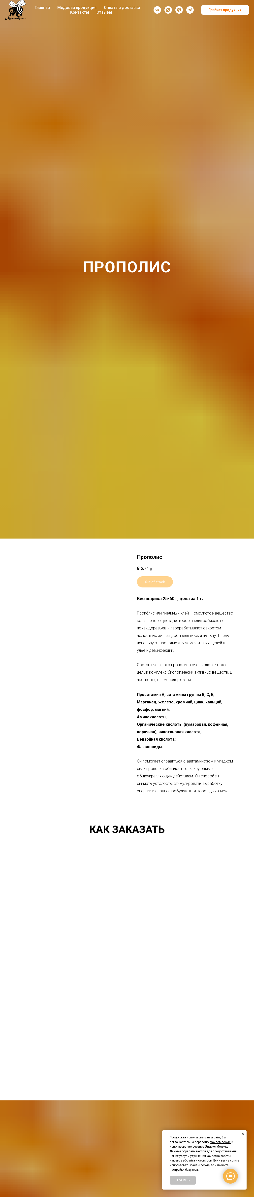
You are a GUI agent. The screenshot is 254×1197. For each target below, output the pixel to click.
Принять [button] (183, 1180)
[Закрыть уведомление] (242, 1133)
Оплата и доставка (122, 7)
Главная (42, 7)
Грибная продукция (225, 10)
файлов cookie (220, 1142)
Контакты (79, 12)
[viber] (179, 10)
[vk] (157, 10)
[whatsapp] (168, 10)
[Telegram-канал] (190, 10)
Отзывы (104, 12)
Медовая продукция (76, 7)
